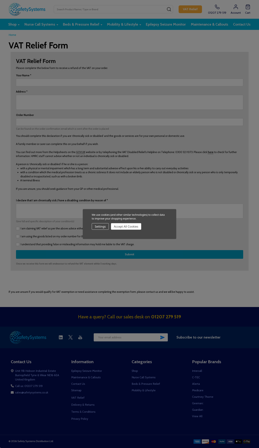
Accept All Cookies (126, 226)
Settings (100, 226)
